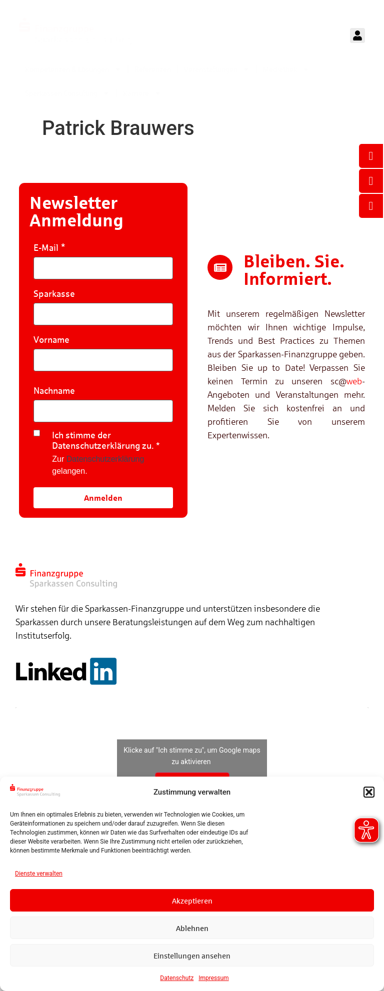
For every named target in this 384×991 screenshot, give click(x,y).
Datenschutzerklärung (105, 459)
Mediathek (286, 69)
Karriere (142, 93)
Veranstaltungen (217, 69)
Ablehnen (192, 928)
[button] (369, 792)
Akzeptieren (192, 900)
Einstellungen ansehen (192, 955)
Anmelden (103, 497)
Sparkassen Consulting (67, 93)
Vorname (52, 339)
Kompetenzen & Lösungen (73, 69)
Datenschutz (177, 978)
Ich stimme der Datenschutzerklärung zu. (103, 440)
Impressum (213, 978)
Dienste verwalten (38, 873)
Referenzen (152, 69)
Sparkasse (54, 293)
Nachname (54, 390)
